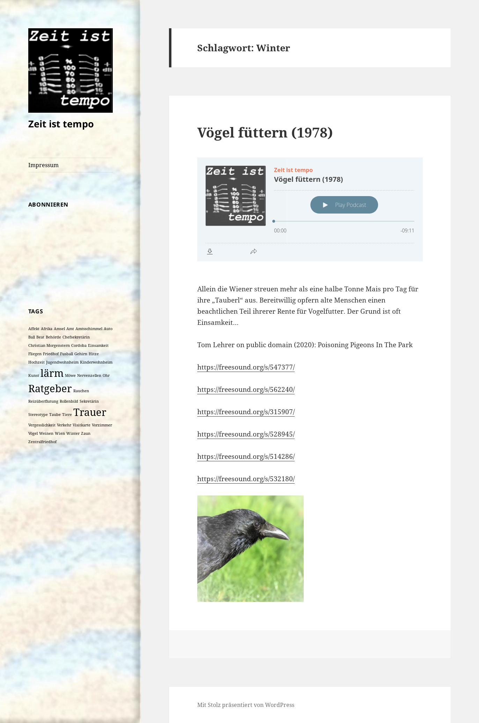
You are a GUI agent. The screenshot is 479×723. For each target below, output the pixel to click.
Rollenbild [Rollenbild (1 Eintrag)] (69, 401)
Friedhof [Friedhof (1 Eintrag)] (51, 353)
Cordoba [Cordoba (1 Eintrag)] (79, 345)
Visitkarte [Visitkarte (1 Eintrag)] (81, 425)
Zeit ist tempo (61, 123)
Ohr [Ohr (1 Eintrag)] (106, 375)
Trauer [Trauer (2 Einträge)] (89, 412)
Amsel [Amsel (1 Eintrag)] (59, 328)
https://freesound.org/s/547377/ (246, 367)
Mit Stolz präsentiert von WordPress (245, 705)
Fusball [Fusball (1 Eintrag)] (66, 353)
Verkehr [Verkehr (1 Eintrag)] (64, 425)
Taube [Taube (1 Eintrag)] (55, 414)
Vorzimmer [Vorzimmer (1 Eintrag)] (102, 425)
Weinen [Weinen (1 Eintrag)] (46, 433)
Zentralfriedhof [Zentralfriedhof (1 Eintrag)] (42, 441)
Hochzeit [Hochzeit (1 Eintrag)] (36, 362)
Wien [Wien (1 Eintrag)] (60, 433)
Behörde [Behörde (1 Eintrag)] (53, 337)
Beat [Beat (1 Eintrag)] (40, 337)
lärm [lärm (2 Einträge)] (52, 373)
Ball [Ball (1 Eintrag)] (31, 337)
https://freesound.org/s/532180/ (246, 478)
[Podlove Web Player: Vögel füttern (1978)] (310, 209)
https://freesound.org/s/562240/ (246, 389)
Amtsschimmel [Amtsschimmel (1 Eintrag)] (88, 328)
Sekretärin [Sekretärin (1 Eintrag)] (89, 401)
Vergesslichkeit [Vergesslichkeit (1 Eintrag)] (42, 425)
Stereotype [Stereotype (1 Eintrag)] (38, 414)
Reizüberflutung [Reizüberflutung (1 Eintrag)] (43, 401)
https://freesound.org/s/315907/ (246, 411)
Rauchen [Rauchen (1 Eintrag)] (81, 390)
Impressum (43, 165)
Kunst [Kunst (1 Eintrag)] (33, 375)
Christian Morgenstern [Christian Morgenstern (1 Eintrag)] (49, 345)
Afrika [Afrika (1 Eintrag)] (46, 328)
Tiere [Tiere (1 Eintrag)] (67, 414)
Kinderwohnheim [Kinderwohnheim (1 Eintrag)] (96, 362)
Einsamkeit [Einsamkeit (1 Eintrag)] (98, 345)
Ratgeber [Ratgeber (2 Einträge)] (50, 388)
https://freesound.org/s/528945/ (246, 434)
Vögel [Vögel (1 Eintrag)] (33, 433)
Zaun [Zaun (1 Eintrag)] (85, 433)
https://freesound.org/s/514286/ (246, 456)
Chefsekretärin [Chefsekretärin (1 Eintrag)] (76, 337)
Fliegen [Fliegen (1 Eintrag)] (35, 353)
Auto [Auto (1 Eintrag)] (108, 328)
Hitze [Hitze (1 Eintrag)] (94, 353)
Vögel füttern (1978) (265, 132)
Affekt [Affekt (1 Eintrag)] (33, 328)
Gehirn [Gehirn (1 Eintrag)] (80, 353)
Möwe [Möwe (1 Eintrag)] (70, 375)
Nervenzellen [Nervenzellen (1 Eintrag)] (89, 375)
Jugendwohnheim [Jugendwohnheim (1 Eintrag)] (62, 362)
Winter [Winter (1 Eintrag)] (73, 433)
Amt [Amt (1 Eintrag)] (70, 328)
